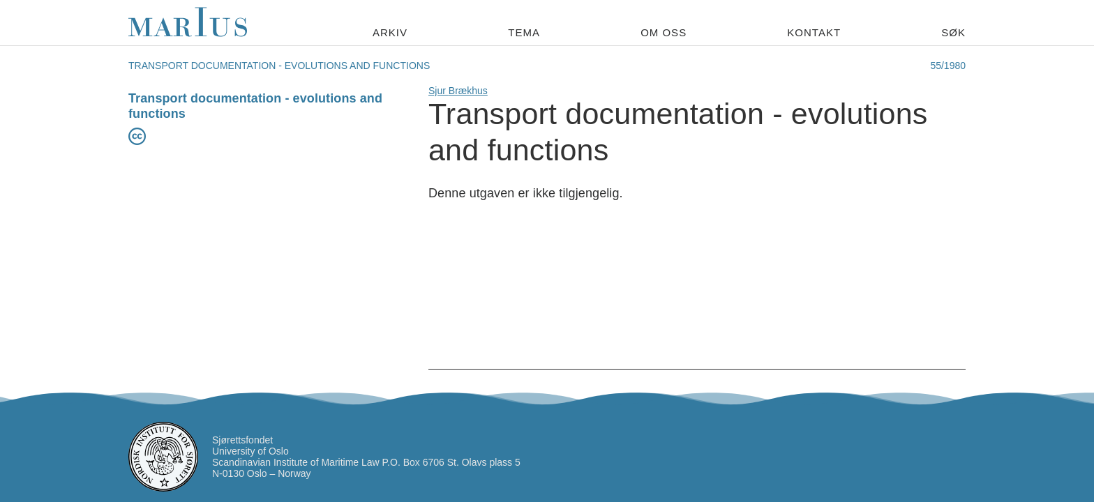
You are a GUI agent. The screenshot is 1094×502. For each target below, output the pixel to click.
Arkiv (390, 32)
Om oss (663, 32)
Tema (524, 32)
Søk (953, 32)
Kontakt (814, 32)
